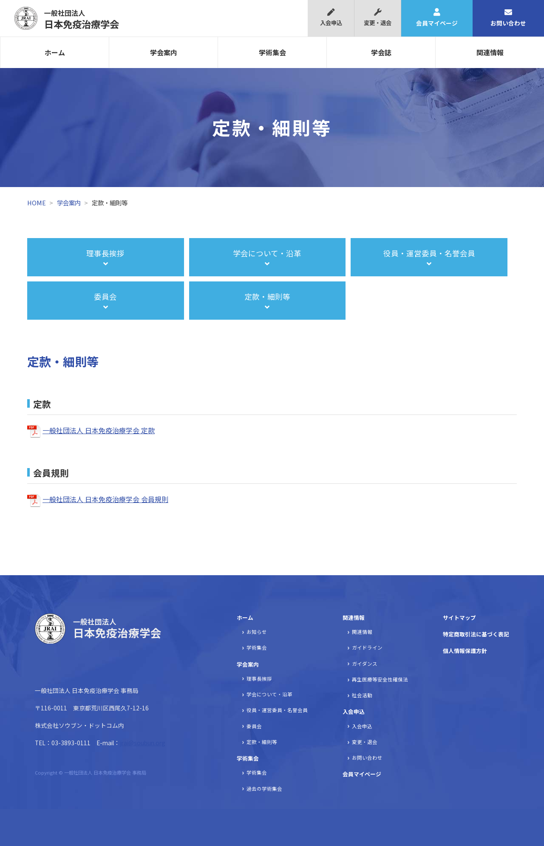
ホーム (55, 52)
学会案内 (163, 52)
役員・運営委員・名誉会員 (277, 710)
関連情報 (490, 52)
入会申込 (331, 18)
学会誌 (381, 52)
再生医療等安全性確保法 (380, 679)
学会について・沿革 (269, 694)
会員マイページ (436, 18)
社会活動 (362, 695)
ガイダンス (364, 663)
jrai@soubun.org (142, 742)
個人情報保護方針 (465, 651)
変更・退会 (378, 18)
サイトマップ (459, 617)
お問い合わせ (508, 18)
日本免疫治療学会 (81, 19)
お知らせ (256, 631)
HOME (36, 202)
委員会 (254, 726)
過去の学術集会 (264, 788)
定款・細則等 (261, 741)
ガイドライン (367, 647)
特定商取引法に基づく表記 (476, 634)
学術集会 (272, 52)
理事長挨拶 (259, 678)
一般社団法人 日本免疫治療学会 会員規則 (105, 499)
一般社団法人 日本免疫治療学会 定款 (98, 430)
